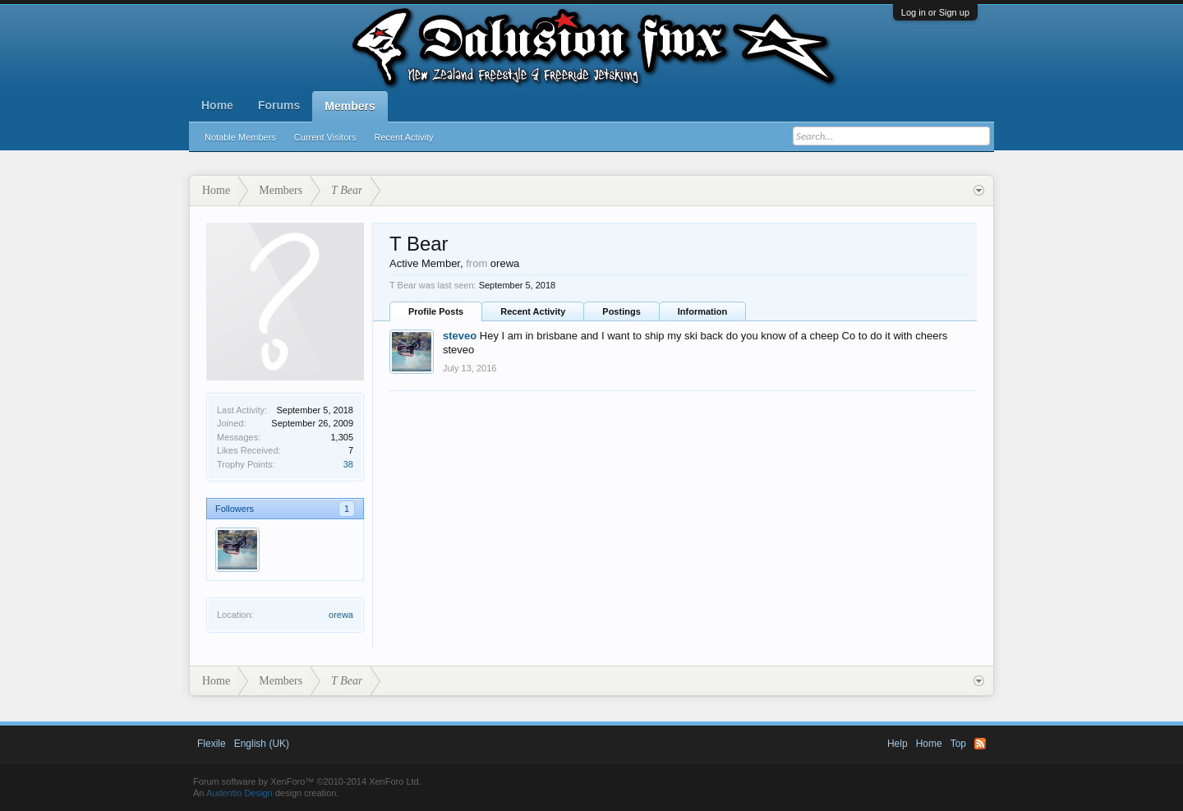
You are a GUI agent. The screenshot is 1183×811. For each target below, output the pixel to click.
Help (897, 743)
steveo (459, 335)
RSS (980, 743)
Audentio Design (239, 793)
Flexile (211, 743)
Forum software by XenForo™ (307, 781)
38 (348, 464)
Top (958, 743)
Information (703, 311)
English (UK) (261, 743)
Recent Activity (403, 137)
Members (350, 106)
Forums (279, 105)
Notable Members (240, 137)
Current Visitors (325, 137)
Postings (621, 311)
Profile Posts (435, 311)
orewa (341, 615)
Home (217, 105)
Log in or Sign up (935, 12)
